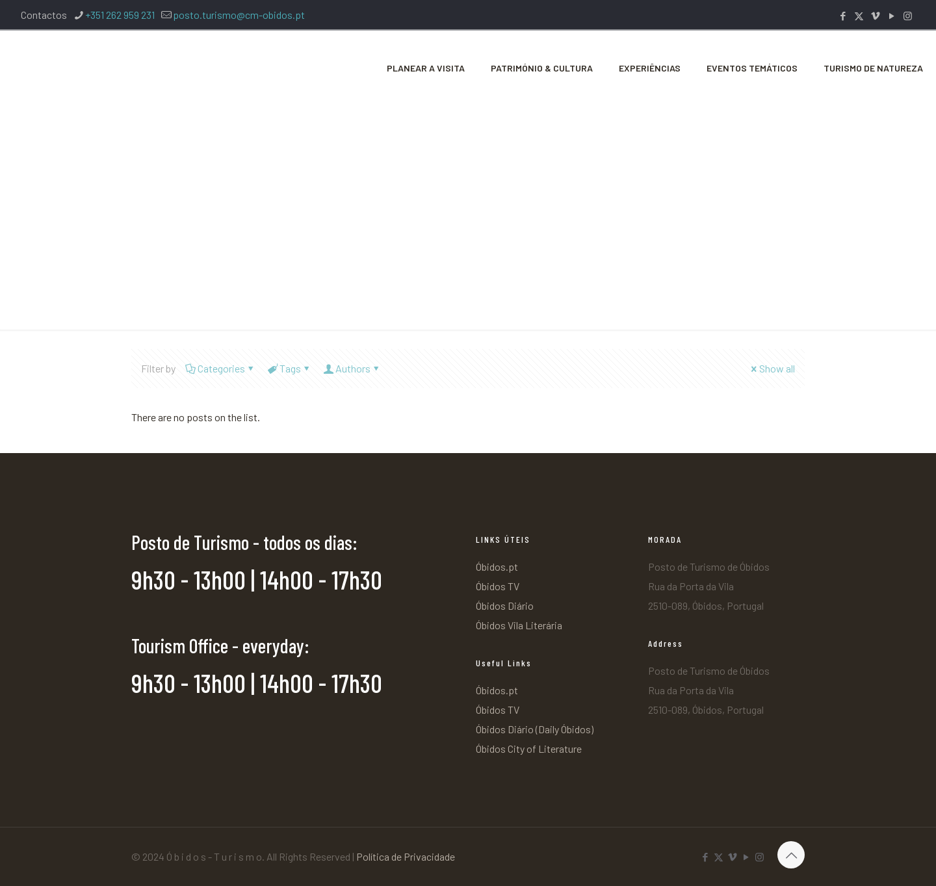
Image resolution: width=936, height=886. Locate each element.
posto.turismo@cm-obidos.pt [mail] (239, 14)
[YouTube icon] (891, 15)
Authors (352, 368)
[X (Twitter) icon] (859, 15)
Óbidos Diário (505, 605)
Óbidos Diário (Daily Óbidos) (534, 729)
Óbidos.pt (497, 566)
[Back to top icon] (791, 854)
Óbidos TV (497, 586)
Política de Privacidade (405, 856)
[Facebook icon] (843, 15)
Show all (772, 368)
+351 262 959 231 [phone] (120, 14)
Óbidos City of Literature (529, 748)
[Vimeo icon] (875, 15)
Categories (220, 368)
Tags (289, 368)
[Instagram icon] (908, 15)
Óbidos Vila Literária (519, 625)
